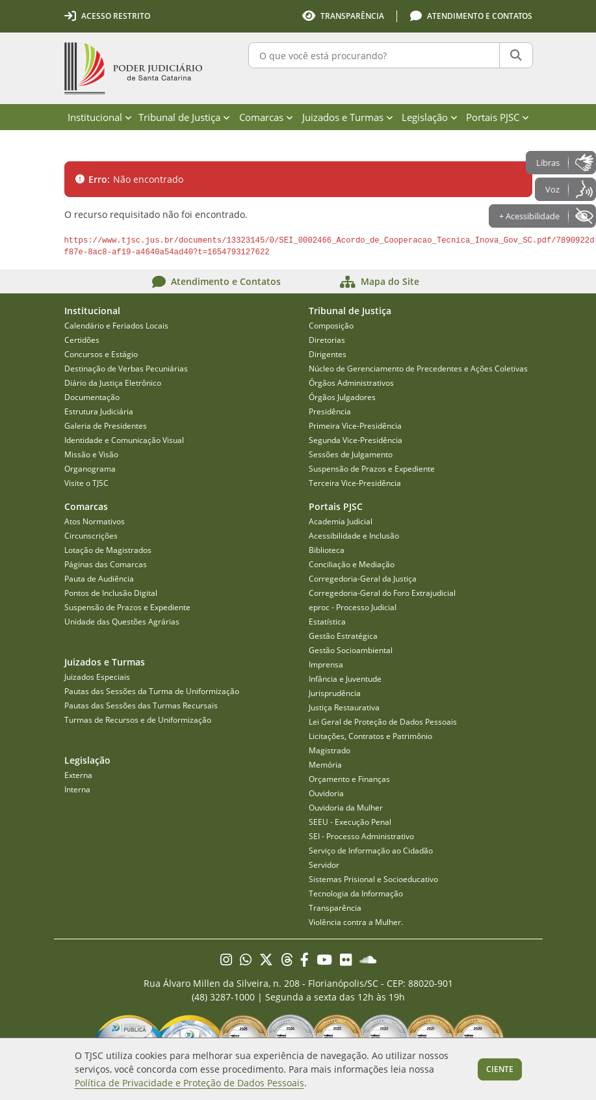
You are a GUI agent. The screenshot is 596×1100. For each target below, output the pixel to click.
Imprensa (326, 664)
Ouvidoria (326, 793)
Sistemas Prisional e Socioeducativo (373, 879)
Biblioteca (326, 550)
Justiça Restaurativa (344, 707)
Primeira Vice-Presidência (355, 425)
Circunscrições (91, 535)
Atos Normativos (94, 521)
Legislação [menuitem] (430, 117)
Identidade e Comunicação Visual (124, 440)
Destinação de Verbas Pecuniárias (126, 368)
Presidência (330, 411)
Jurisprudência (335, 693)
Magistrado (329, 750)
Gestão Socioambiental (351, 650)
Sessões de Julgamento (351, 454)
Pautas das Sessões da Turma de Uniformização (151, 691)
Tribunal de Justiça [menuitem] (184, 117)
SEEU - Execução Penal (350, 821)
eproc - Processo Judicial (352, 607)
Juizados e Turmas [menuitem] (347, 117)
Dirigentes (327, 354)
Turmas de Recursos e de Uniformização (137, 719)
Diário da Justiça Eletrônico (112, 382)
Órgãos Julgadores (342, 397)
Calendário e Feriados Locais (116, 325)
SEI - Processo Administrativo (361, 836)
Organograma (90, 468)
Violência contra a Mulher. (356, 922)
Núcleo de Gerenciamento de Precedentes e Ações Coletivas (418, 368)
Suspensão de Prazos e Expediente (372, 468)
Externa (78, 775)
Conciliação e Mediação (352, 564)
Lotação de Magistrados (107, 550)
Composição (331, 325)
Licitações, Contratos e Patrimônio (370, 736)
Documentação (92, 397)
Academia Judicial (340, 521)
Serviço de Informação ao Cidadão (371, 850)
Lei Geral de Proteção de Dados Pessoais (383, 721)
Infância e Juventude (345, 678)
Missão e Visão (91, 454)
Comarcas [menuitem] (266, 117)
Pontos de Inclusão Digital (110, 592)
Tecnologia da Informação (356, 893)
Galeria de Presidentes (105, 425)
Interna (77, 789)
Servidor (324, 864)
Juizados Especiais (97, 676)
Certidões (81, 339)
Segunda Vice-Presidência (355, 440)
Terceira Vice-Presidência (355, 483)
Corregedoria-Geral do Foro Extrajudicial (382, 592)
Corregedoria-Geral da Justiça (363, 578)
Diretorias (327, 339)
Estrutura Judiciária (98, 411)
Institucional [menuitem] (100, 117)
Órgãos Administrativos (351, 382)
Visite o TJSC (86, 483)
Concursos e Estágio (101, 354)
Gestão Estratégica (343, 635)
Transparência (335, 907)
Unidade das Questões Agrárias (121, 621)
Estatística (327, 621)
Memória (325, 764)
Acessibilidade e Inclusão (354, 535)
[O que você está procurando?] (374, 55)
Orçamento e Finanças (349, 779)
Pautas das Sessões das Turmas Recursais (141, 705)
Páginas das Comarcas (105, 564)
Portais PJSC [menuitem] (497, 117)
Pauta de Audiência (99, 578)
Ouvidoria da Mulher (346, 807)
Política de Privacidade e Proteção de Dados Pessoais (189, 1083)
